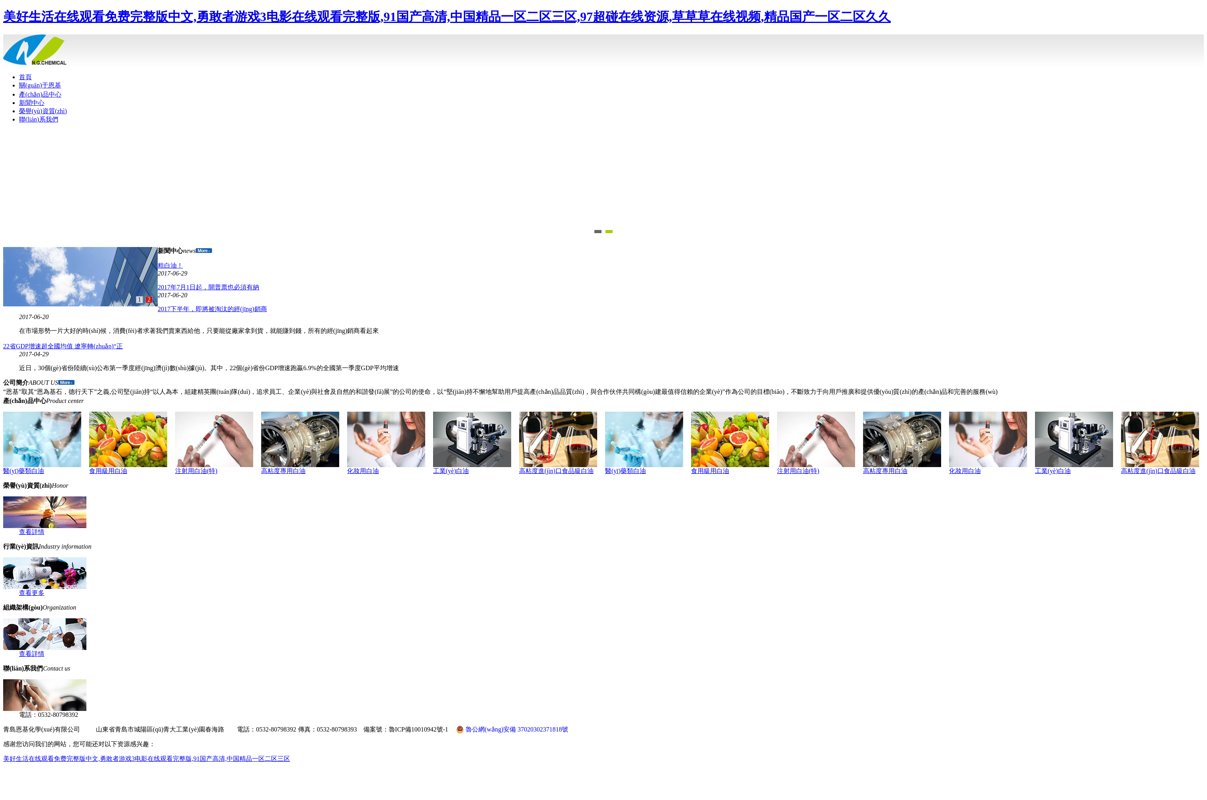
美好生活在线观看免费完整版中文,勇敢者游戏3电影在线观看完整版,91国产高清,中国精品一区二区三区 (146, 758)
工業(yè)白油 (451, 470)
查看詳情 (31, 531)
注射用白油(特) (196, 470)
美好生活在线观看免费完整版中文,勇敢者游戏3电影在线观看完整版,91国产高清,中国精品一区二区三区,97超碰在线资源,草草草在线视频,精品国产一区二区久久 (447, 17)
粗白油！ (170, 265)
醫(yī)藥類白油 (23, 470)
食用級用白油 (108, 470)
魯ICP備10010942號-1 (418, 729)
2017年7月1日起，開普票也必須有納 (208, 287)
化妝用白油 (363, 470)
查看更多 (31, 592)
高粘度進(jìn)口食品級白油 (556, 470)
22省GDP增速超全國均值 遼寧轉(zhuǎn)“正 (63, 346)
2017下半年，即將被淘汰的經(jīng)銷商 (212, 309)
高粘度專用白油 (283, 470)
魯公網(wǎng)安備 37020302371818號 (512, 729)
